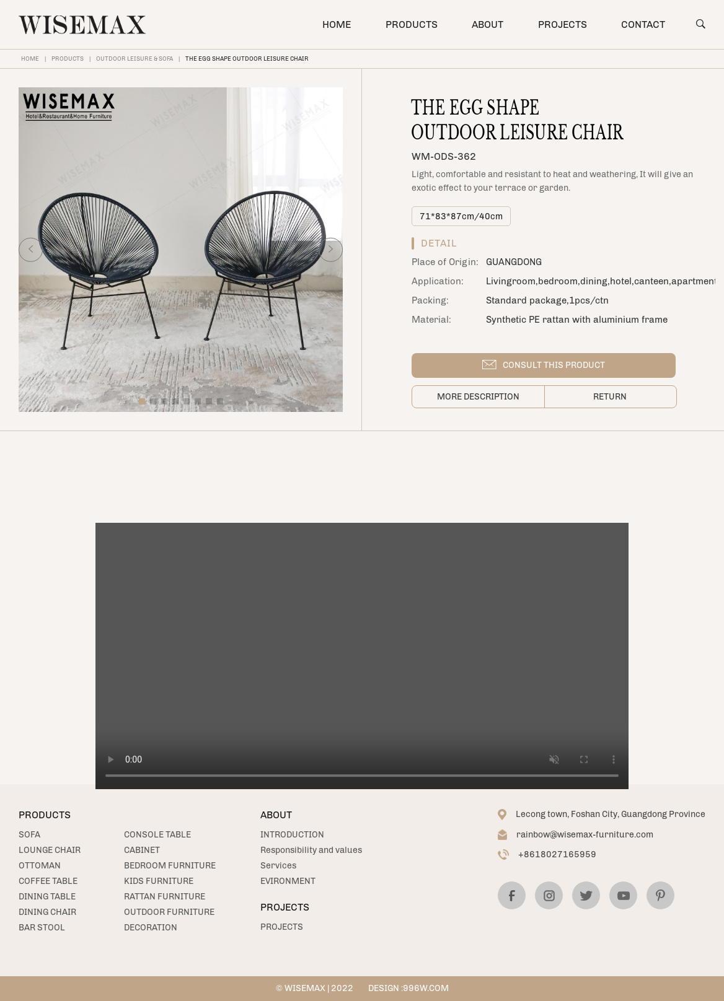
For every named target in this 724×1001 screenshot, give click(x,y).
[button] (31, 250)
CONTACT (643, 24)
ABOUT (487, 24)
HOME (336, 24)
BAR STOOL (42, 927)
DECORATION (150, 927)
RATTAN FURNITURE (164, 896)
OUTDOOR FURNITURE (169, 912)
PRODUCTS (412, 24)
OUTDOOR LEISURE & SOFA (134, 58)
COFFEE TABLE (48, 881)
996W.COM (426, 988)
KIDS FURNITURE (158, 881)
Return (610, 396)
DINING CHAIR (47, 912)
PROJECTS (562, 24)
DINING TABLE (47, 896)
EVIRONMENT (288, 881)
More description (478, 396)
